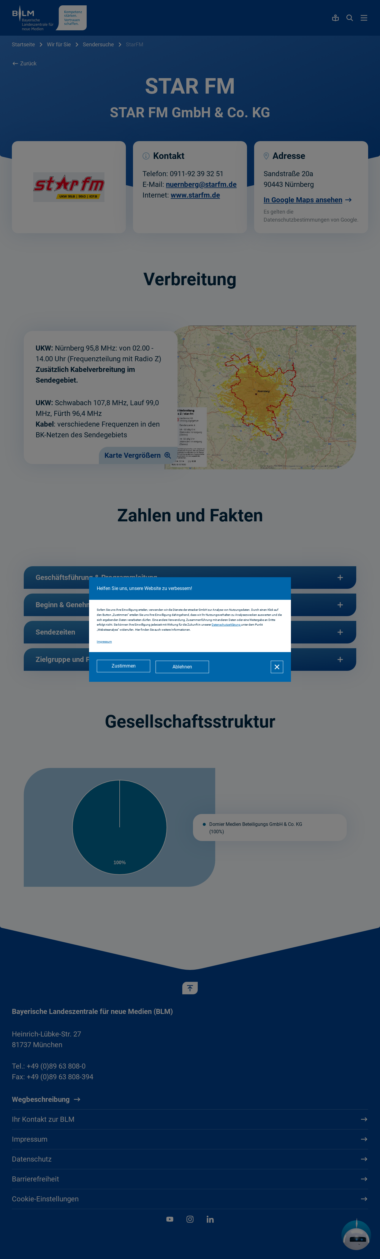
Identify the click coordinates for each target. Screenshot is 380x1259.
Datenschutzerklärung (226, 625)
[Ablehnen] (184, 667)
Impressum (104, 642)
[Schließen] (277, 667)
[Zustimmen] (123, 667)
